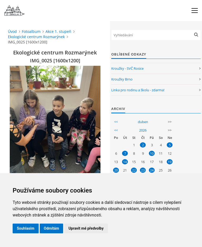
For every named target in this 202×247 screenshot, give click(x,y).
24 (152, 170)
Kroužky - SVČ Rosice (127, 68)
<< (116, 121)
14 (125, 161)
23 (143, 170)
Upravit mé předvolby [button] (85, 228)
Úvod (12, 31)
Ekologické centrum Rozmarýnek (36, 36)
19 (169, 161)
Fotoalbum (31, 31)
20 (116, 170)
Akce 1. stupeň (58, 31)
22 (134, 170)
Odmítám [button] (51, 228)
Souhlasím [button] (25, 228)
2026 (143, 130)
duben (143, 121)
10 (152, 153)
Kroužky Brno (122, 79)
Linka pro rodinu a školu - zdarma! (137, 90)
